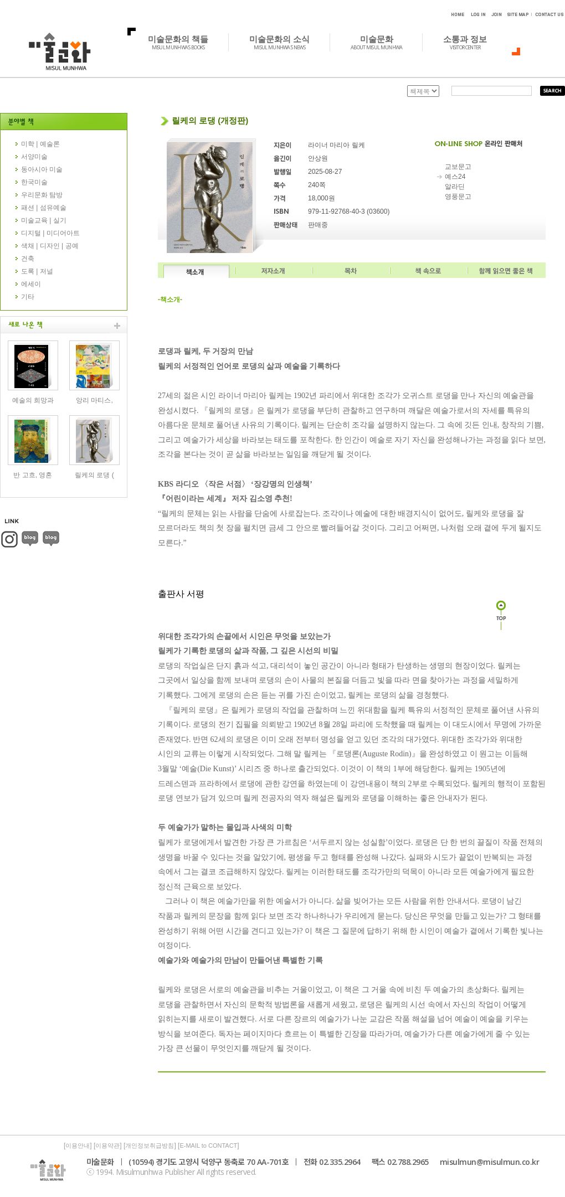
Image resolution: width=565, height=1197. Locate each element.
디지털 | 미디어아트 (50, 233)
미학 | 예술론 (40, 144)
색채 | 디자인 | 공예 (50, 246)
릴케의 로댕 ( (94, 475)
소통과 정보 (471, 42)
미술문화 (382, 42)
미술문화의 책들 (184, 42)
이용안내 (77, 1145)
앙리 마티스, (94, 400)
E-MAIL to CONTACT (208, 1145)
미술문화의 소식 (285, 42)
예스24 (455, 176)
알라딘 (455, 186)
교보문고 (458, 167)
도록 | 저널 (37, 271)
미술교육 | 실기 (43, 220)
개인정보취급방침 (149, 1145)
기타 (27, 297)
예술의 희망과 (33, 400)
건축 (27, 258)
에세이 (31, 284)
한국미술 (34, 182)
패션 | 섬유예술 (43, 207)
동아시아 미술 (42, 169)
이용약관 (107, 1145)
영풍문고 (458, 196)
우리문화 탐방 (42, 195)
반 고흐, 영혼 (32, 475)
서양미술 (34, 157)
